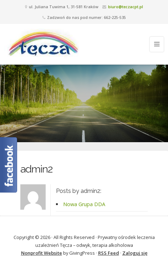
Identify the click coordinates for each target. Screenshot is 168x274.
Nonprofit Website (41, 253)
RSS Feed (108, 253)
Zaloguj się (134, 253)
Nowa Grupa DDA (84, 204)
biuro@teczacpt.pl (125, 6)
